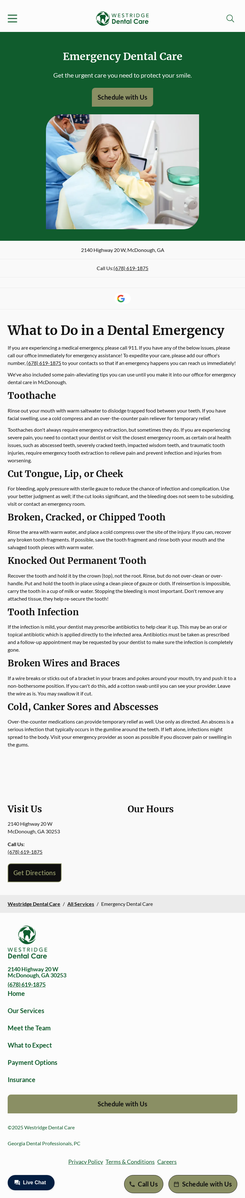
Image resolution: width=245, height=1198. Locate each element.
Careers (167, 1161)
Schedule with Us (122, 97)
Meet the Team (29, 1028)
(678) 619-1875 (131, 268)
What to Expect (30, 1045)
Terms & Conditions (130, 1161)
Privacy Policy (85, 1161)
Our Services (26, 1010)
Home (16, 993)
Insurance (21, 1079)
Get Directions (34, 872)
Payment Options (32, 1062)
